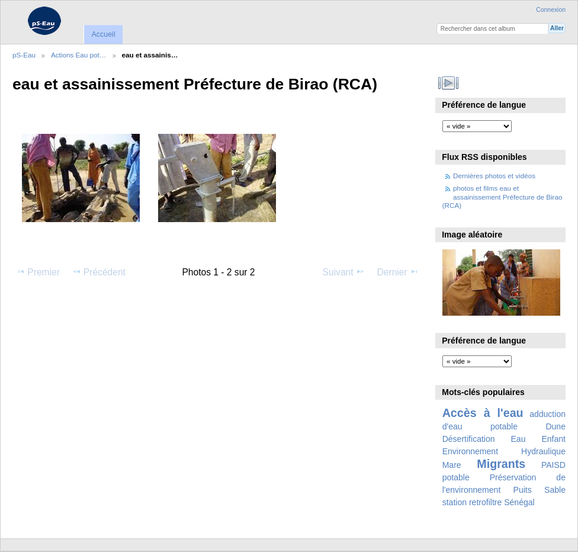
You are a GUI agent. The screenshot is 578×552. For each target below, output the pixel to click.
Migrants (501, 463)
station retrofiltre (472, 502)
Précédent (99, 272)
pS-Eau (24, 55)
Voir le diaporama (448, 83)
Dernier (398, 272)
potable (456, 477)
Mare (451, 465)
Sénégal (519, 502)
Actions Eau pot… (79, 55)
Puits (522, 490)
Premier (38, 272)
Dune (555, 426)
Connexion (551, 10)
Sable (555, 490)
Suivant (344, 272)
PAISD (553, 465)
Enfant (553, 439)
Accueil (103, 34)
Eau (518, 439)
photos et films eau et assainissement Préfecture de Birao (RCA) (502, 196)
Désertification (468, 439)
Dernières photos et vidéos (494, 175)
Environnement (470, 451)
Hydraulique (543, 451)
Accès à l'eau (483, 412)
